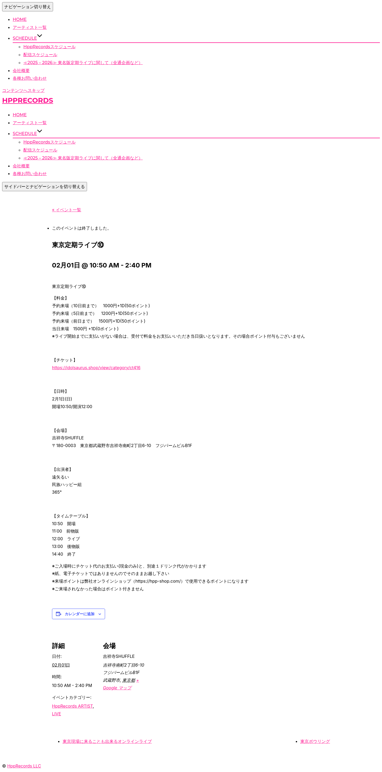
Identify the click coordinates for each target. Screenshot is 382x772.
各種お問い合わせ (30, 78)
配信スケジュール (40, 54)
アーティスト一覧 (30, 27)
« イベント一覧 (66, 209)
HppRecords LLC (24, 766)
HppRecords (27, 100)
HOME (20, 19)
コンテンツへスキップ (23, 90)
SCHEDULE (27, 38)
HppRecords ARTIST (72, 706)
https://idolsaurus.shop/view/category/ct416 (96, 367)
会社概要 (21, 70)
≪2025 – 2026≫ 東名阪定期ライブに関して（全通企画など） (83, 62)
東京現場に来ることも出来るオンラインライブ (107, 741)
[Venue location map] (182, 664)
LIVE (56, 713)
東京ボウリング (315, 741)
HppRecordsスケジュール (49, 46)
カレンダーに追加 (79, 614)
